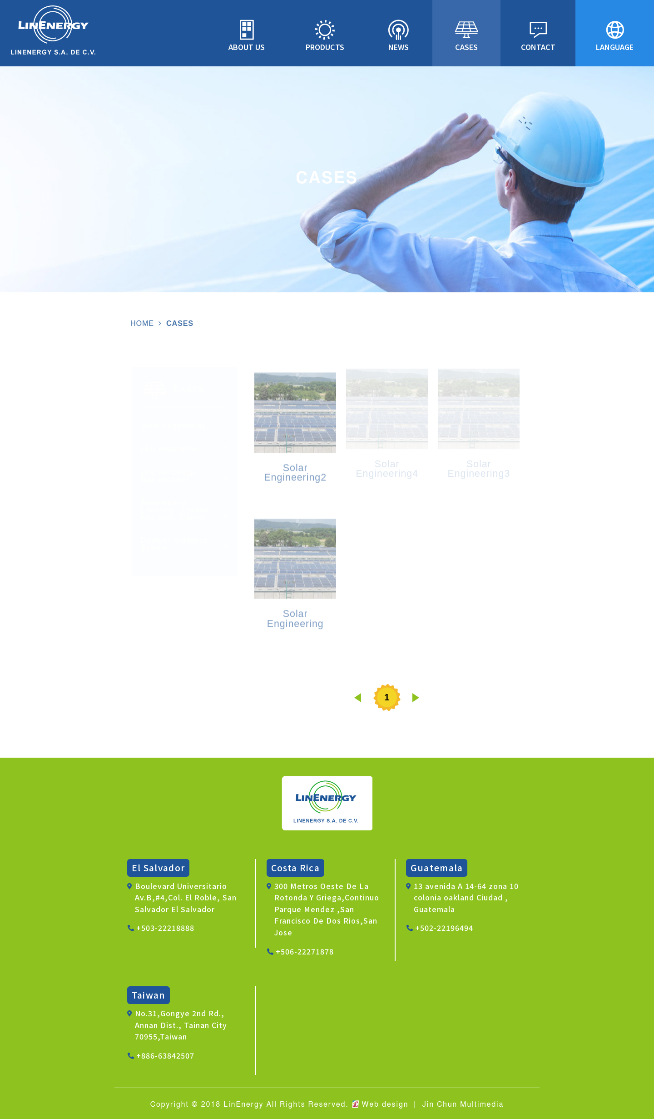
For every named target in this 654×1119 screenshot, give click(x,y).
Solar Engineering (173, 427)
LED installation (169, 451)
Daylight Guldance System (174, 546)
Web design (385, 1104)
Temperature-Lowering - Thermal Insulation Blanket (176, 512)
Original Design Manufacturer (169, 477)
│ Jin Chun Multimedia (457, 1104)
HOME (140, 323)
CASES (178, 323)
